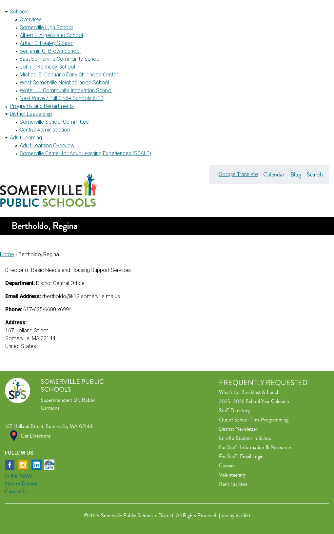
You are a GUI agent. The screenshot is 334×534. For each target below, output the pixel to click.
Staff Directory (234, 410)
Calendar (274, 174)
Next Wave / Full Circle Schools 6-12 (61, 98)
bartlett (243, 515)
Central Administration (45, 130)
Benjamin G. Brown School (50, 51)
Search (315, 174)
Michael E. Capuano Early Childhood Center (69, 75)
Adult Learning (26, 137)
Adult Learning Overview (47, 145)
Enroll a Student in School (245, 438)
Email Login (252, 456)
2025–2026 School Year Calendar (254, 401)
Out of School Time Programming (253, 419)
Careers (227, 465)
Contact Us (17, 491)
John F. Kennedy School (47, 67)
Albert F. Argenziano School (51, 35)
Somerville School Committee (54, 122)
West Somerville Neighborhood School (64, 82)
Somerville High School (46, 27)
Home (7, 254)
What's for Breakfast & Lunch (249, 392)
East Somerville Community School (60, 59)
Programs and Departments (42, 106)
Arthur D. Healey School (46, 43)
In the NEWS (19, 476)
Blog (295, 174)
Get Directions (36, 436)
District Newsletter (238, 429)
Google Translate (238, 174)
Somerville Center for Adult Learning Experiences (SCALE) (85, 153)
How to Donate (21, 483)
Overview (30, 19)
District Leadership (31, 114)
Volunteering (232, 475)
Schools (19, 12)
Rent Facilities (233, 484)
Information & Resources (266, 447)
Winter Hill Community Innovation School (66, 90)
